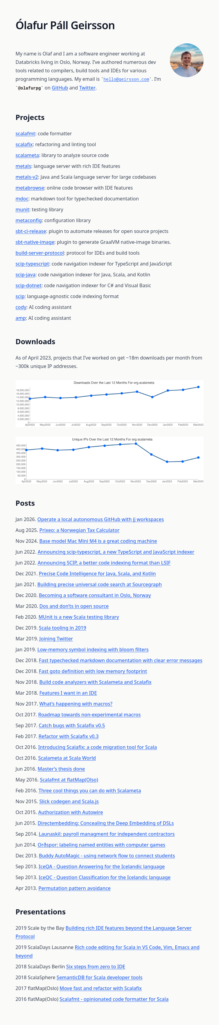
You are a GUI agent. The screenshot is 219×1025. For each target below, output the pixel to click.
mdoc (22, 198)
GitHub (60, 87)
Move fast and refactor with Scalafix (101, 988)
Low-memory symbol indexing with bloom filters (93, 649)
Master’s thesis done (61, 769)
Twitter (87, 87)
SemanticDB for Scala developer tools (99, 977)
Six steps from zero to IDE (95, 966)
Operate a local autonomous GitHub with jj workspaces (100, 519)
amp (21, 318)
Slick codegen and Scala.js (69, 801)
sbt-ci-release (31, 231)
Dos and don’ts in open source (74, 606)
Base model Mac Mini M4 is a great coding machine (98, 541)
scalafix (24, 144)
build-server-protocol (40, 253)
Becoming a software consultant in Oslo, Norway (95, 595)
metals (23, 166)
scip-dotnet (29, 285)
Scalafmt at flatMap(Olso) (69, 779)
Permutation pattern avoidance (74, 888)
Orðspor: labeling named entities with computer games (101, 844)
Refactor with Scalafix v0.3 (69, 736)
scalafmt (25, 133)
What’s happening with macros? (75, 703)
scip (20, 296)
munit (23, 209)
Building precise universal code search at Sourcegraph (99, 584)
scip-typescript (32, 263)
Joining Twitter (56, 638)
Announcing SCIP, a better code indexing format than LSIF (104, 562)
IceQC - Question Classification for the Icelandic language (105, 877)
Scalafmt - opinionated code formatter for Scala (114, 999)
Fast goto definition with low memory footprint (93, 671)
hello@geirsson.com (126, 79)
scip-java (26, 274)
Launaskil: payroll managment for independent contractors (107, 834)
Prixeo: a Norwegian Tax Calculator (79, 530)
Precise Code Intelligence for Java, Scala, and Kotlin (97, 573)
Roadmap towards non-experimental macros (89, 714)
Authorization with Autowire (70, 812)
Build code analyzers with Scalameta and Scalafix (95, 682)
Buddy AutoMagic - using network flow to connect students (107, 855)
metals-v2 (27, 177)
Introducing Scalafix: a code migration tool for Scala (97, 747)
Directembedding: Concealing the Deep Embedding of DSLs (106, 823)
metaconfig (29, 220)
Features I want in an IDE (68, 693)
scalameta (27, 155)
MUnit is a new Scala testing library (79, 617)
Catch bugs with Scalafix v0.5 (72, 725)
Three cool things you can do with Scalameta (90, 790)
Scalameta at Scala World (67, 758)
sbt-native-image (35, 242)
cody (21, 307)
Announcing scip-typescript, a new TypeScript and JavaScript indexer (116, 552)
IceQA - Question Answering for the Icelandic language (102, 866)
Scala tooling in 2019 (62, 627)
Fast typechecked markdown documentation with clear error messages (120, 660)
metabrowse (30, 187)
